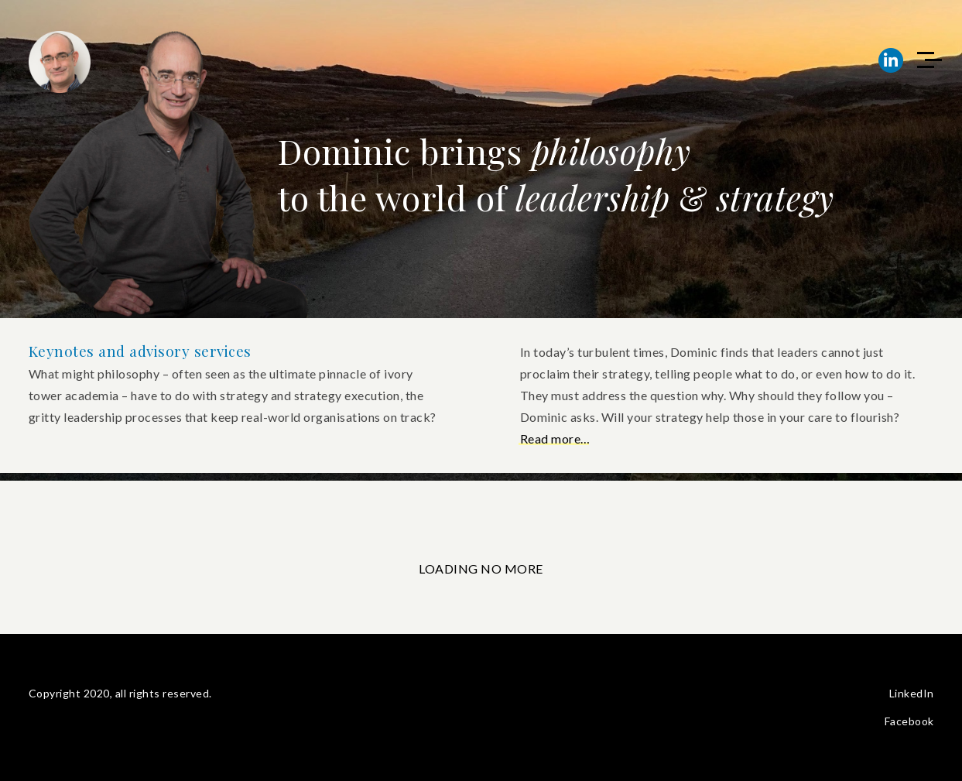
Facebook (909, 721)
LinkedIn (911, 693)
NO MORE (512, 568)
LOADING (450, 568)
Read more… (555, 438)
